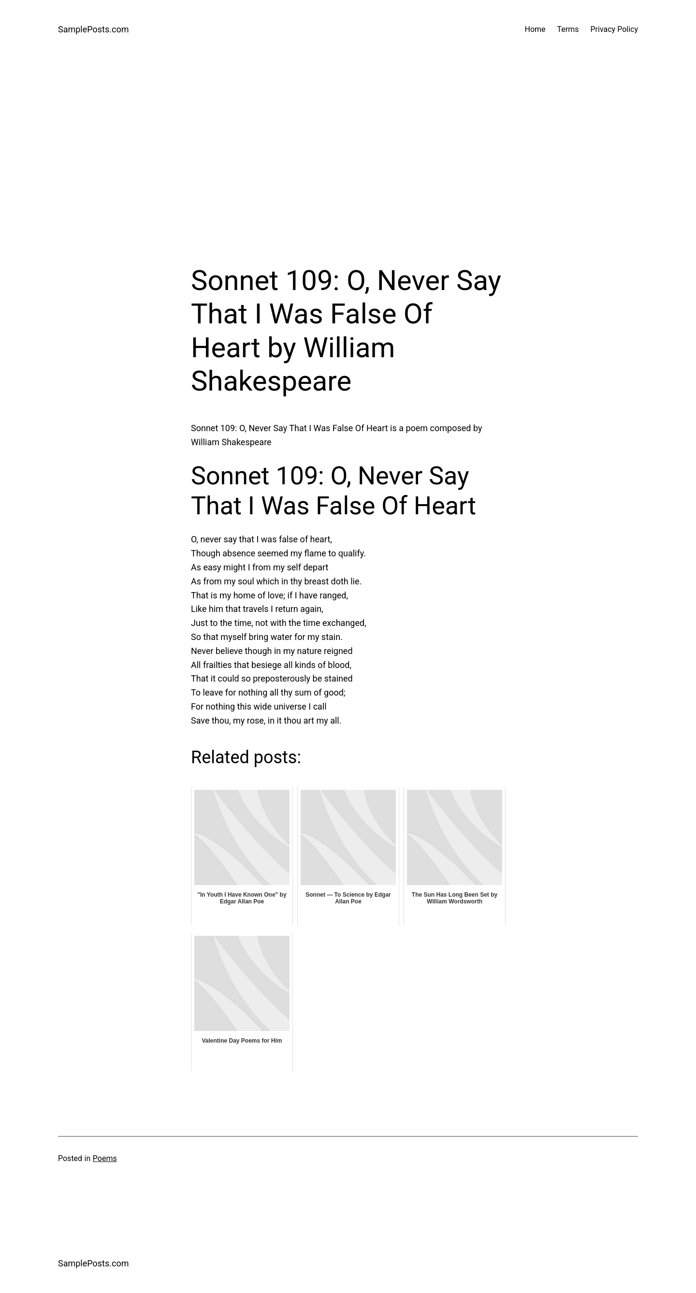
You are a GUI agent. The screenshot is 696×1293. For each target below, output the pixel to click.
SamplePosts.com (93, 29)
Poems (105, 1158)
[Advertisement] (348, 161)
